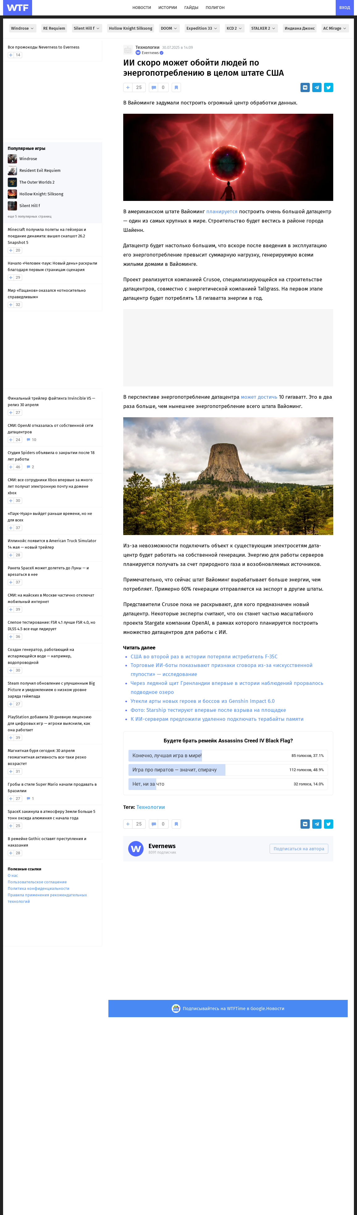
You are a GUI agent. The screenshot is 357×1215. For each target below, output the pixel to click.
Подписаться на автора (299, 849)
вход (344, 7)
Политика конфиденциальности (38, 888)
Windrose (23, 28)
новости (141, 7)
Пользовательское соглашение (37, 882)
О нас (13, 875)
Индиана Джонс (300, 28)
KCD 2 (235, 28)
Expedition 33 (202, 28)
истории (167, 7)
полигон (215, 7)
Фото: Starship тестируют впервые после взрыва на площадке (208, 710)
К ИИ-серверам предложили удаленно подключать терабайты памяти (217, 719)
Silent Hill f (87, 28)
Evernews (162, 846)
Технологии (148, 47)
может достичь (259, 397)
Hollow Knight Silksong (130, 28)
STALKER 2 (263, 28)
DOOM (169, 28)
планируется (221, 211)
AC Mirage (335, 28)
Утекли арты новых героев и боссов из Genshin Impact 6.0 (203, 701)
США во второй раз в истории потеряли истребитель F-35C (204, 656)
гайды (191, 7)
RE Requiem (54, 28)
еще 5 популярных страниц (29, 217)
